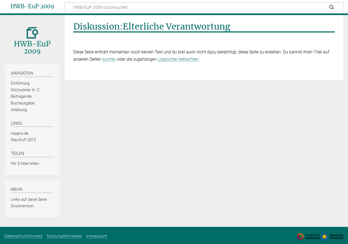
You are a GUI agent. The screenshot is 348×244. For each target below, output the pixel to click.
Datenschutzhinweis (23, 236)
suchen (109, 59)
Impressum (96, 236)
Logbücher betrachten (178, 59)
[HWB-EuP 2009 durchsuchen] (204, 7)
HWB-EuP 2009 (32, 6)
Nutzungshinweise (64, 236)
